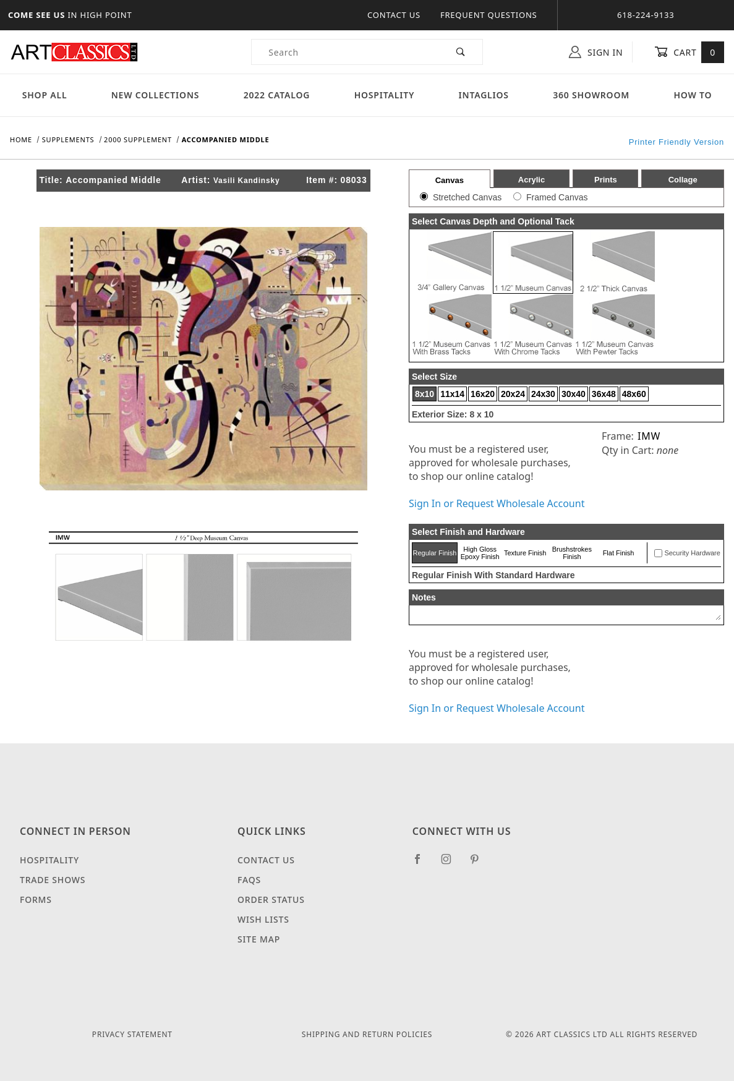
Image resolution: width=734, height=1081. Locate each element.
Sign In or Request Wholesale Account (496, 503)
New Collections (155, 95)
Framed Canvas (557, 197)
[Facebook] (422, 864)
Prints (605, 179)
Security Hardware (692, 553)
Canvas (449, 180)
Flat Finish (618, 553)
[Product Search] (346, 52)
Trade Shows (52, 880)
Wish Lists (263, 919)
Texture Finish (525, 553)
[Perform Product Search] (461, 52)
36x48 (604, 394)
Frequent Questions (488, 14)
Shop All (44, 95)
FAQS (249, 880)
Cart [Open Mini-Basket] (689, 51)
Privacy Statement (132, 1034)
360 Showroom (591, 95)
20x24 (513, 394)
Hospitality (384, 95)
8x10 (424, 394)
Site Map (258, 939)
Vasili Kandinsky (246, 180)
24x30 (543, 394)
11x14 (452, 394)
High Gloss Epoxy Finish (480, 552)
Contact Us (393, 14)
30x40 (573, 394)
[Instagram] (451, 864)
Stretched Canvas (467, 197)
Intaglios (484, 95)
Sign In (596, 52)
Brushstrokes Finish (572, 552)
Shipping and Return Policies (367, 1034)
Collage (683, 179)
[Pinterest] (479, 864)
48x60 (634, 394)
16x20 (483, 394)
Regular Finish (434, 553)
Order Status (271, 899)
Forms (36, 899)
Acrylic (531, 179)
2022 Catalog (277, 95)
